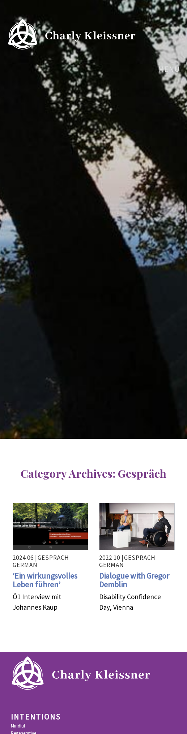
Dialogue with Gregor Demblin (134, 580)
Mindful (18, 726)
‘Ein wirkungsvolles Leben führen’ (45, 580)
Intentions (36, 717)
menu (164, 69)
